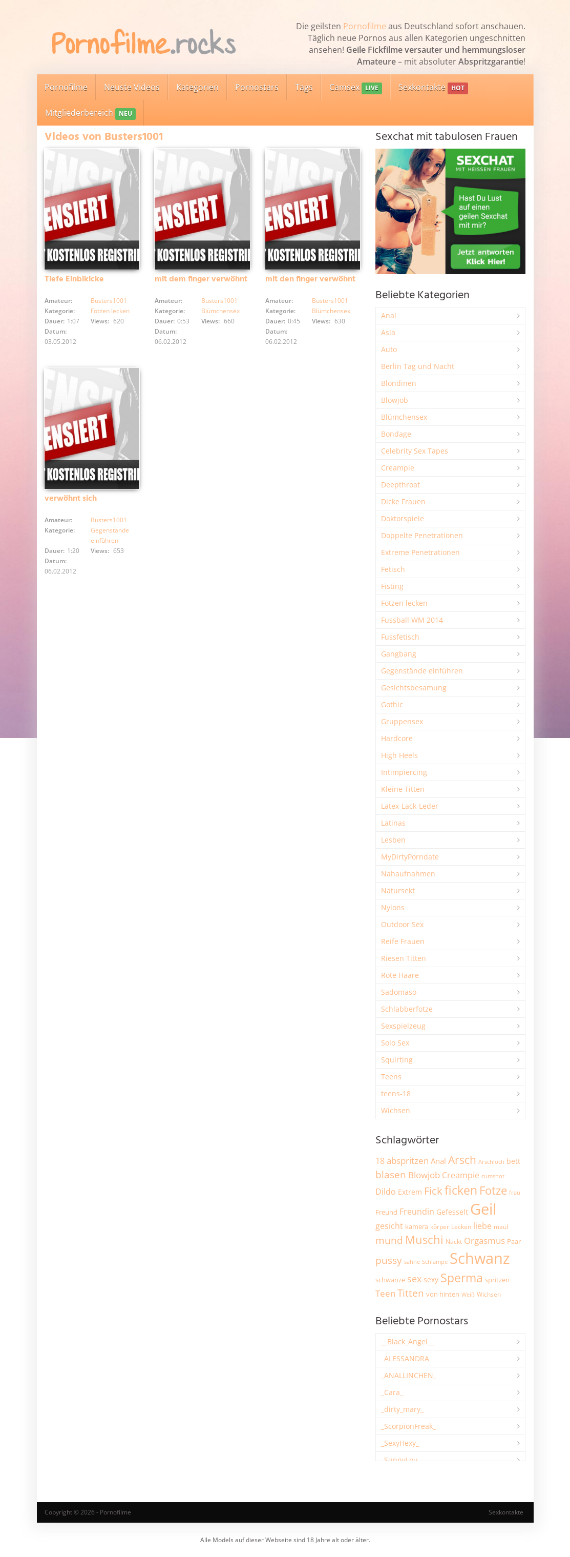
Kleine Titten (403, 789)
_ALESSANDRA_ (406, 1358)
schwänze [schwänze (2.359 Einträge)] (390, 1279)
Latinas (393, 823)
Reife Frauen (403, 941)
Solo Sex (395, 1043)
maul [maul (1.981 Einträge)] (501, 1226)
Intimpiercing (404, 772)
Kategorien (197, 87)
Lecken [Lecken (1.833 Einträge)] (461, 1227)
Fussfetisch (400, 637)
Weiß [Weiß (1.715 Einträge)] (468, 1294)
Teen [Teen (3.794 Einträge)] (385, 1293)
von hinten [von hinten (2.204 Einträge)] (442, 1294)
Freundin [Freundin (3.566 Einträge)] (416, 1211)
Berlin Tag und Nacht (417, 366)
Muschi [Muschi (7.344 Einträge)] (424, 1239)
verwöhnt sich (71, 498)
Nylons (393, 907)
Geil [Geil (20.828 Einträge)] (483, 1209)
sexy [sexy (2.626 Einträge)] (431, 1279)
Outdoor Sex (402, 924)
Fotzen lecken (110, 310)
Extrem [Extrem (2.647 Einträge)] (410, 1192)
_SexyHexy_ (400, 1443)
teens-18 (396, 1093)
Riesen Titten (403, 958)
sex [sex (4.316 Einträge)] (414, 1279)
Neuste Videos (132, 87)
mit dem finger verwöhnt (201, 279)
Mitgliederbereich (90, 113)
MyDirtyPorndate (410, 857)
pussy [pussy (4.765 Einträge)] (388, 1260)
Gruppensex (402, 721)
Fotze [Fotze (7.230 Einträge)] (493, 1190)
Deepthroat (400, 484)
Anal (388, 315)
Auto (389, 349)
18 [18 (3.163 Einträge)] (380, 1160)
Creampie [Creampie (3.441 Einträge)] (460, 1175)
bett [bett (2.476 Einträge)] (513, 1161)
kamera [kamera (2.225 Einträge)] (416, 1226)
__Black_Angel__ (407, 1341)
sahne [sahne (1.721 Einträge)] (412, 1261)
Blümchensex (220, 310)
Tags (304, 87)
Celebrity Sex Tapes (414, 451)
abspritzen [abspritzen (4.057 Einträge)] (408, 1160)
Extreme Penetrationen (420, 552)
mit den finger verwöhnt (310, 279)
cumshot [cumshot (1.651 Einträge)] (492, 1176)
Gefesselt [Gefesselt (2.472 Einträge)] (452, 1212)
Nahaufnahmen (408, 873)
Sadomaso (398, 992)
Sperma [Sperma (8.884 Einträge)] (461, 1277)
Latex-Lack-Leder (409, 806)
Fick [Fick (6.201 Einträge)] (433, 1190)
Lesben (393, 840)
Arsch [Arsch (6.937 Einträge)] (462, 1159)
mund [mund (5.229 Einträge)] (389, 1240)
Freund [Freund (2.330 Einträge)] (386, 1212)
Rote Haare (400, 975)
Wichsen (395, 1110)
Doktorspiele (402, 518)
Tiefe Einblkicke (74, 279)
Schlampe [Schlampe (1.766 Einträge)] (435, 1261)
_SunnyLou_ (401, 1460)
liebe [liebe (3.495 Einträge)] (482, 1226)
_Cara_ (392, 1392)
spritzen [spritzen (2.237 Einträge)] (497, 1279)
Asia (388, 332)
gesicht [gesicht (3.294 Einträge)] (389, 1226)
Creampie (397, 468)
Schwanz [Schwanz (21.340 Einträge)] (480, 1258)
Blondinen (398, 383)
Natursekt (398, 890)
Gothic (392, 704)
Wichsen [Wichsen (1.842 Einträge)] (489, 1294)
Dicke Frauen (403, 501)
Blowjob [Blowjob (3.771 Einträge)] (424, 1175)
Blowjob (394, 400)
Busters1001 (109, 300)
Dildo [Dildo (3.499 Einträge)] (385, 1191)
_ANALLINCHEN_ (408, 1375)
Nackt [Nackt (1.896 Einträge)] (454, 1241)
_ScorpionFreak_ (408, 1426)
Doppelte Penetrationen (422, 535)
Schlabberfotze (407, 1009)
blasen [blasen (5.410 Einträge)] (390, 1174)
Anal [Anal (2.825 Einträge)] (438, 1161)
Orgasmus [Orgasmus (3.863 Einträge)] (484, 1240)
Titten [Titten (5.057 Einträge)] (410, 1293)
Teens (391, 1076)
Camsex (355, 87)
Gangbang (398, 654)
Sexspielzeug (403, 1026)
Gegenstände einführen (422, 670)
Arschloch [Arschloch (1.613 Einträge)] (491, 1161)
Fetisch (393, 569)
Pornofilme (364, 26)
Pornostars (257, 87)
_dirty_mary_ (402, 1409)
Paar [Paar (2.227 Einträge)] (514, 1241)
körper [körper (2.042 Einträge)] (439, 1226)
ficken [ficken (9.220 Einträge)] (461, 1190)
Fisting (392, 586)
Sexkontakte (433, 87)
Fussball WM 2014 (412, 620)
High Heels (399, 755)
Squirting (397, 1059)
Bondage (396, 434)
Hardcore (397, 738)
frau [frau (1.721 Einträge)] (514, 1192)
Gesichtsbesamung (414, 687)
